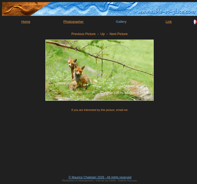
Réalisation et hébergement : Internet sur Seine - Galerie (94, 180)
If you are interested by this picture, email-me (99, 109)
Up (103, 34)
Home (25, 22)
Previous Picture (83, 34)
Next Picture (119, 34)
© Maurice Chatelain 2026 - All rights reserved (99, 177)
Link (169, 22)
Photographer (73, 22)
